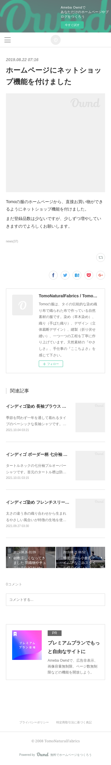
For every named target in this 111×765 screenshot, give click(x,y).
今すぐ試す (72, 25)
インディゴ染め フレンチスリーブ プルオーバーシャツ (57, 502)
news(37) (12, 241)
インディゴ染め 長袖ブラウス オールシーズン (48, 406)
